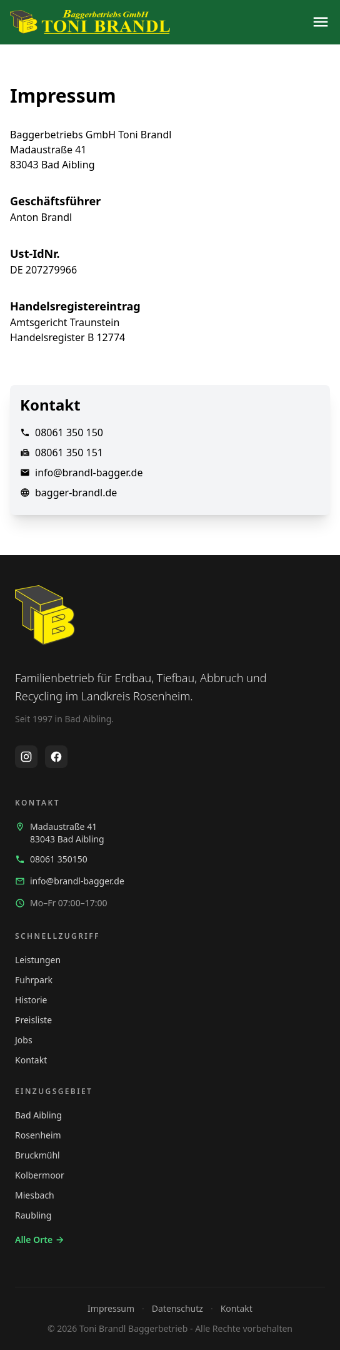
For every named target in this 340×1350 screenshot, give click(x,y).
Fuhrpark (33, 980)
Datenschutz (177, 1308)
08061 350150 (51, 859)
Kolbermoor (39, 1175)
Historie (31, 1000)
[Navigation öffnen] (320, 22)
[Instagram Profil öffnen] (26, 756)
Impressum (111, 1308)
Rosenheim (38, 1135)
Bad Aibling (38, 1115)
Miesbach (34, 1195)
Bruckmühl (37, 1155)
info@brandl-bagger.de (88, 472)
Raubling (33, 1215)
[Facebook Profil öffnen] (56, 756)
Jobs (23, 1040)
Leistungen (38, 960)
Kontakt (31, 1060)
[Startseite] (90, 22)
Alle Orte (40, 1239)
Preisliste (33, 1020)
